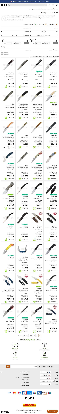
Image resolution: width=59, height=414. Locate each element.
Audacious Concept (23, 73)
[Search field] (27, 5)
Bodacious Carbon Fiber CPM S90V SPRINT (23, 292)
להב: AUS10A (39, 203)
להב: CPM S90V (25, 296)
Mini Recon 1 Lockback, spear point (51, 260)
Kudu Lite (25, 198)
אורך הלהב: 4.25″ (24, 201)
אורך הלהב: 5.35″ (38, 264)
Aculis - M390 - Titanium (24, 75)
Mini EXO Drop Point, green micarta (22, 168)
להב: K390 (12, 173)
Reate (12, 104)
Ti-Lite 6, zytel (24, 321)
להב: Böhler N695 (10, 141)
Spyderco (39, 165)
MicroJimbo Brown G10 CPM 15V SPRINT (37, 229)
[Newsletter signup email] (24, 366)
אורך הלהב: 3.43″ (10, 324)
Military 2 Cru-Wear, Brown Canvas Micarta (37, 169)
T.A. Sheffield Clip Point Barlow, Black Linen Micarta (23, 107)
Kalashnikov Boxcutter (53, 75)
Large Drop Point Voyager (38, 199)
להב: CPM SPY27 (24, 265)
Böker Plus (54, 73)
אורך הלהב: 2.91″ (10, 172)
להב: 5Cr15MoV (25, 203)
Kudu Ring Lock (10, 228)
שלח (8, 366)
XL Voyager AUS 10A (37, 259)
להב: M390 (26, 81)
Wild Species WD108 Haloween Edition (51, 168)
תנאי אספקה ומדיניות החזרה (22, 377)
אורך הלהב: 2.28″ (10, 295)
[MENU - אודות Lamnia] (52, 5)
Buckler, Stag (24, 137)
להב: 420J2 (54, 81)
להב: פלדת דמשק (10, 112)
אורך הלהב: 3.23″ (24, 79)
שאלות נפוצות (25, 374)
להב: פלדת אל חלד (53, 112)
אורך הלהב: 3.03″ (53, 79)
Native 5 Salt (10, 259)
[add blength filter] (55, 43)
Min (5, 43)
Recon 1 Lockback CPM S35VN (52, 199)
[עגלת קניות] (56, 5)
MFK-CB (54, 106)
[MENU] (2, 5)
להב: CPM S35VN (53, 203)
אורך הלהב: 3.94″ (24, 233)
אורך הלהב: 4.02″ (38, 172)
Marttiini (54, 104)
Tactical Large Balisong (38, 75)
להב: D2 (12, 81)
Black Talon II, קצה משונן (37, 322)
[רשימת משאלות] (49, 5)
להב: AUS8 (26, 326)
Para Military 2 (10, 321)
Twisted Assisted (37, 104)
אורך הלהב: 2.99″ (10, 111)
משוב (1, 372)
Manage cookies (25, 385)
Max (14, 43)
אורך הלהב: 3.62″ (24, 295)
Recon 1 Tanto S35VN (22, 228)
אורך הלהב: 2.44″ (53, 233)
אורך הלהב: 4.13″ (38, 324)
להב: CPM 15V (39, 234)
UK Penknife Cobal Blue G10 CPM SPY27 (51, 322)
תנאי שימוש (26, 382)
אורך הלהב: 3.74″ (53, 140)
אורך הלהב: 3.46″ (53, 172)
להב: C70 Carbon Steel (37, 112)
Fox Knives (54, 135)
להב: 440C (40, 81)
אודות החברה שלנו (24, 372)
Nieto (40, 135)
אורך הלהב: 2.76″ (38, 111)
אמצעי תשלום (25, 380)
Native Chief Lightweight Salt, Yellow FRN (37, 292)
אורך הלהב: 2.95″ (10, 264)
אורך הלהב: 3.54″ (10, 140)
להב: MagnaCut (54, 234)
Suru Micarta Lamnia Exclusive (8, 199)
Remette (54, 165)
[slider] (2, 41)
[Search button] (9, 5)
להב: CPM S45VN (10, 326)
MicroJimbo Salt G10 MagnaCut (51, 228)
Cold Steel (54, 196)
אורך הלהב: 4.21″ (38, 79)
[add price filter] (26, 43)
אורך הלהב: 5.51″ (53, 295)
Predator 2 (54, 137)
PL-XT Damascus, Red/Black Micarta (9, 107)
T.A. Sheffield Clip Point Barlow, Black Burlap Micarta (37, 107)
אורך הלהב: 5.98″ (24, 324)
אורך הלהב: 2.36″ (10, 201)
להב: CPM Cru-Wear (38, 173)
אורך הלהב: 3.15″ (10, 79)
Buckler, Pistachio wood (37, 138)
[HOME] (5, 5)
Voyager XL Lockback (51, 290)
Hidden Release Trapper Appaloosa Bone (9, 76)
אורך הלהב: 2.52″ (24, 172)
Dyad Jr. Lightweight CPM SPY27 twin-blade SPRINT (23, 260)
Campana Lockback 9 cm (8, 138)
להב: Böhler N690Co (53, 141)
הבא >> (20, 336)
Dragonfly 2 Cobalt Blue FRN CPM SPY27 (8, 291)
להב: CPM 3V (25, 173)
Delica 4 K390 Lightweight (10, 168)
